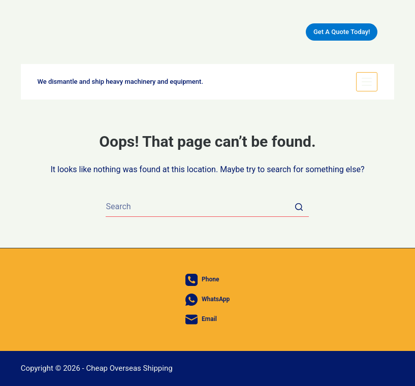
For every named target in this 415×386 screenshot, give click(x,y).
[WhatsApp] (207, 300)
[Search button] (299, 207)
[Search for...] (207, 207)
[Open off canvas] (366, 81)
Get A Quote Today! (341, 32)
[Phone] (207, 280)
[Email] (207, 319)
